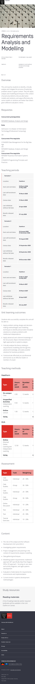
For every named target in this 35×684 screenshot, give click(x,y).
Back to (3, 74)
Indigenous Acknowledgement (8, 660)
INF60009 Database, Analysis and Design (14, 121)
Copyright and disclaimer (15, 669)
